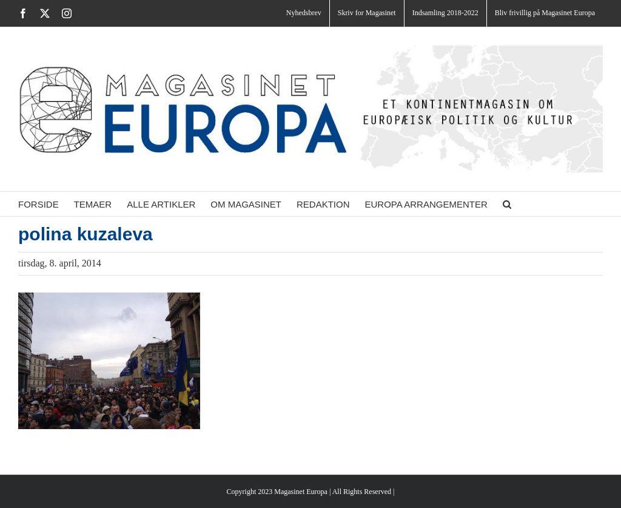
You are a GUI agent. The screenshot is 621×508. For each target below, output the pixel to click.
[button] (507, 204)
